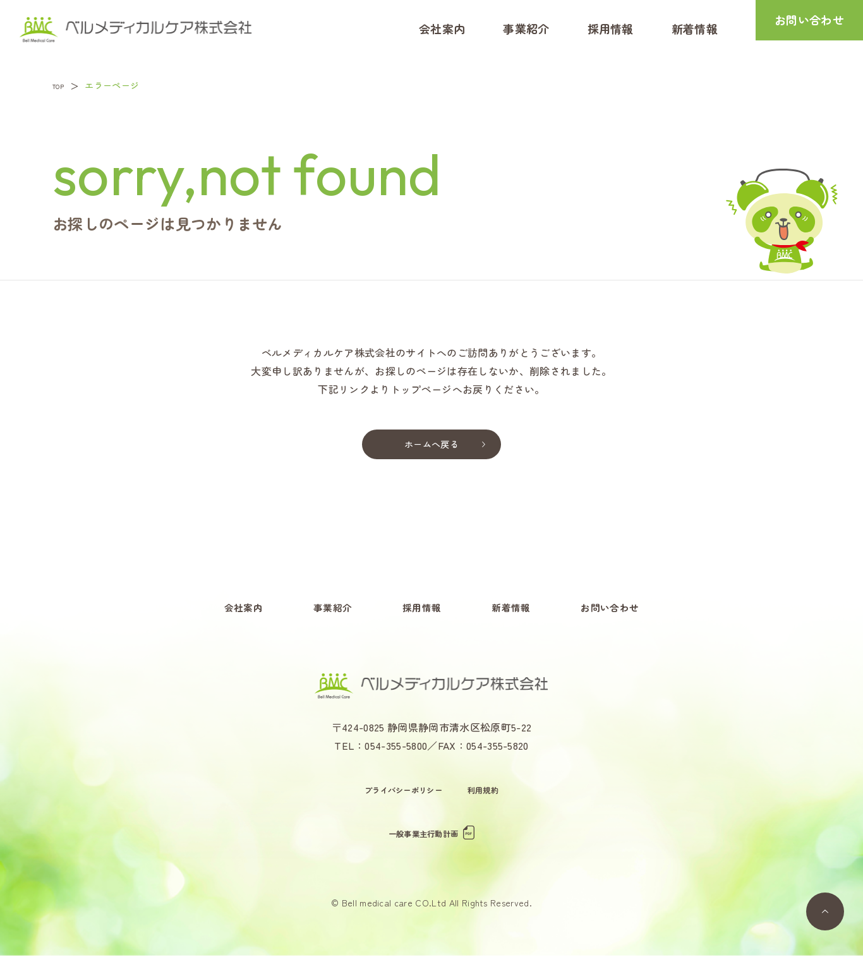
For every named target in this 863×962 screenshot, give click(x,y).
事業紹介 (526, 28)
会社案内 (442, 28)
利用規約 (489, 796)
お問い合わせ (809, 28)
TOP (61, 85)
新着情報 (695, 28)
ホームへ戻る (431, 445)
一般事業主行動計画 (432, 839)
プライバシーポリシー (401, 796)
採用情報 (611, 28)
